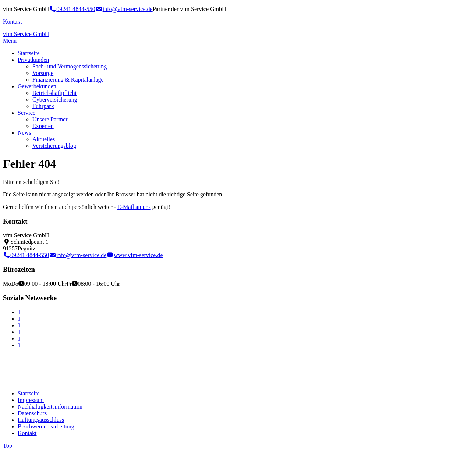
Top (7, 445)
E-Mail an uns (134, 207)
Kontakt (12, 21)
